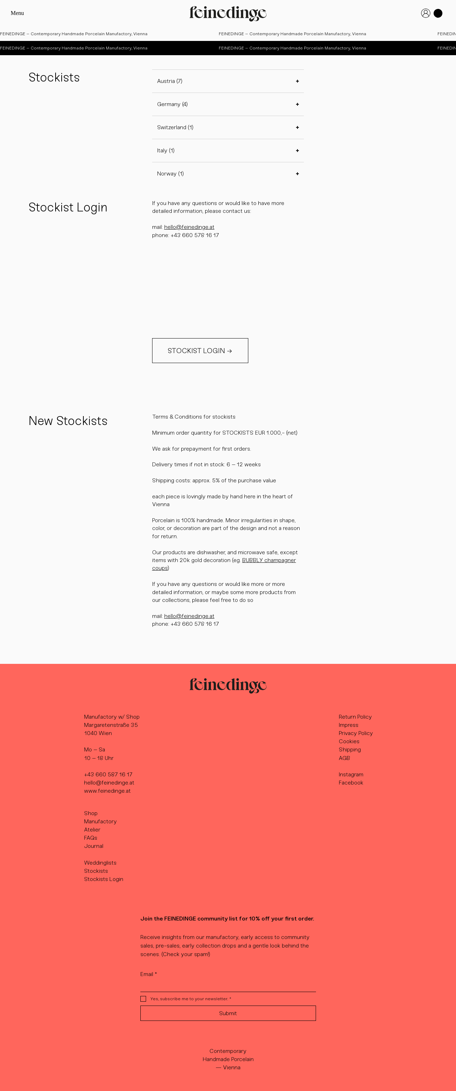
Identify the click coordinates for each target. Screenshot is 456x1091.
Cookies (349, 741)
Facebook (351, 782)
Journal (93, 846)
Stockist (94, 870)
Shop (91, 813)
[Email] (226, 986)
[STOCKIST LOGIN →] (200, 350)
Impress (348, 725)
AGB (344, 758)
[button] (438, 13)
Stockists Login (103, 879)
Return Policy (355, 716)
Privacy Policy (356, 733)
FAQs (90, 837)
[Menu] (21, 13)
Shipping (350, 749)
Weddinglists (100, 862)
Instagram (351, 774)
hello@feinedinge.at (189, 227)
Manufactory (100, 821)
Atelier (92, 829)
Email (148, 974)
